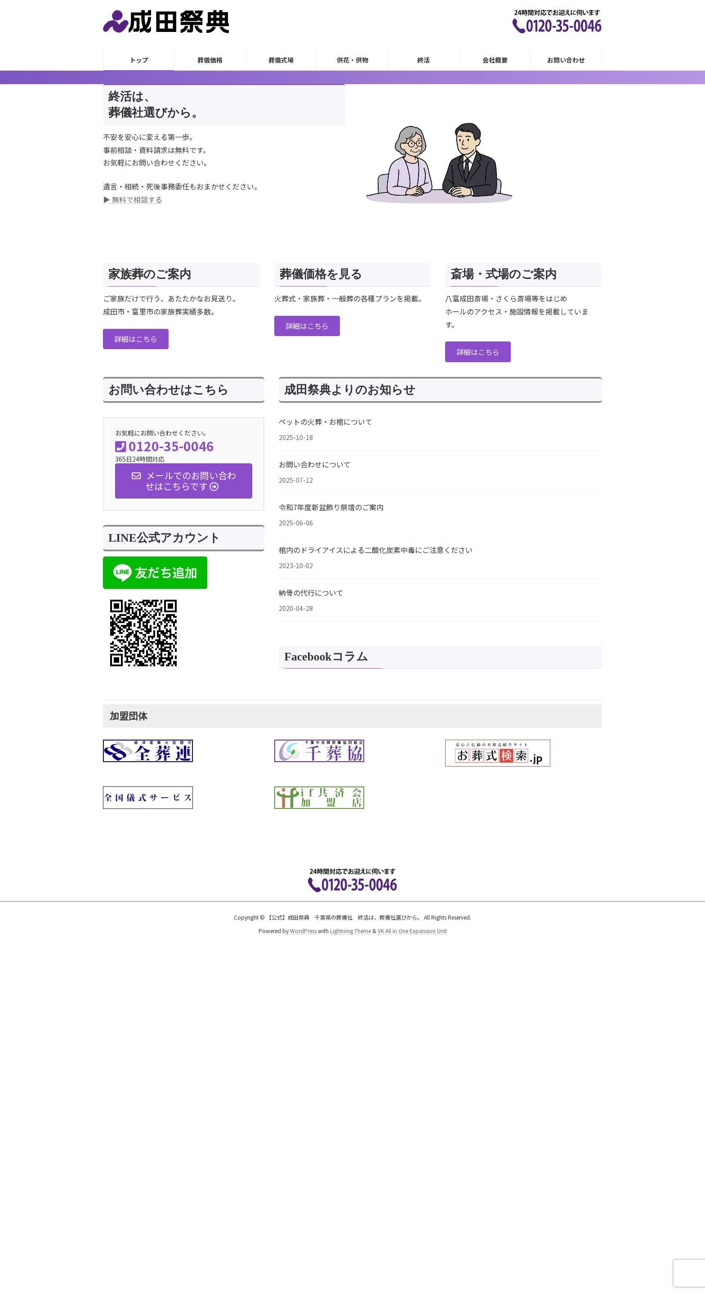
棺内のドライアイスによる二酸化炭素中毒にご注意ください (376, 549)
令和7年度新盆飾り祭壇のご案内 (331, 507)
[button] (136, 339)
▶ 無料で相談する (132, 199)
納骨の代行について (311, 592)
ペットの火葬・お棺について (325, 421)
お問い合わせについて (315, 464)
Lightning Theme (350, 930)
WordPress (303, 930)
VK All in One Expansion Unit (412, 930)
